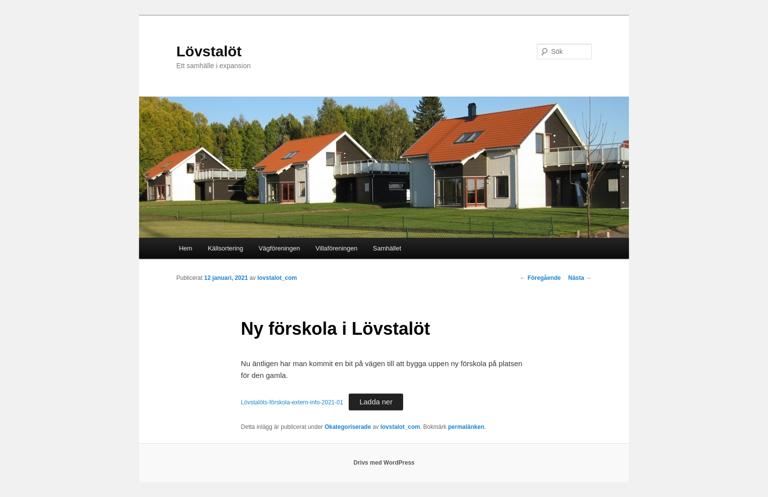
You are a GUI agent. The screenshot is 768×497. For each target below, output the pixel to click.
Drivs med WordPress (384, 462)
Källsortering (225, 248)
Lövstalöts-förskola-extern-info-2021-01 (292, 402)
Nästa (580, 277)
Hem (185, 248)
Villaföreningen (336, 248)
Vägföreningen (279, 248)
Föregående (540, 277)
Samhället (387, 248)
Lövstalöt (208, 51)
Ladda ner (376, 402)
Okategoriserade (348, 426)
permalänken (466, 426)
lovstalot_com (277, 277)
